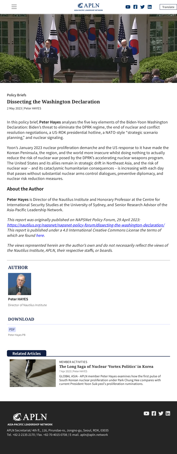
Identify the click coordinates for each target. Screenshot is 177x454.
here (40, 235)
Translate (168, 7)
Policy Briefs (16, 94)
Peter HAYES (18, 298)
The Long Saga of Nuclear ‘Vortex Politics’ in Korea (106, 366)
